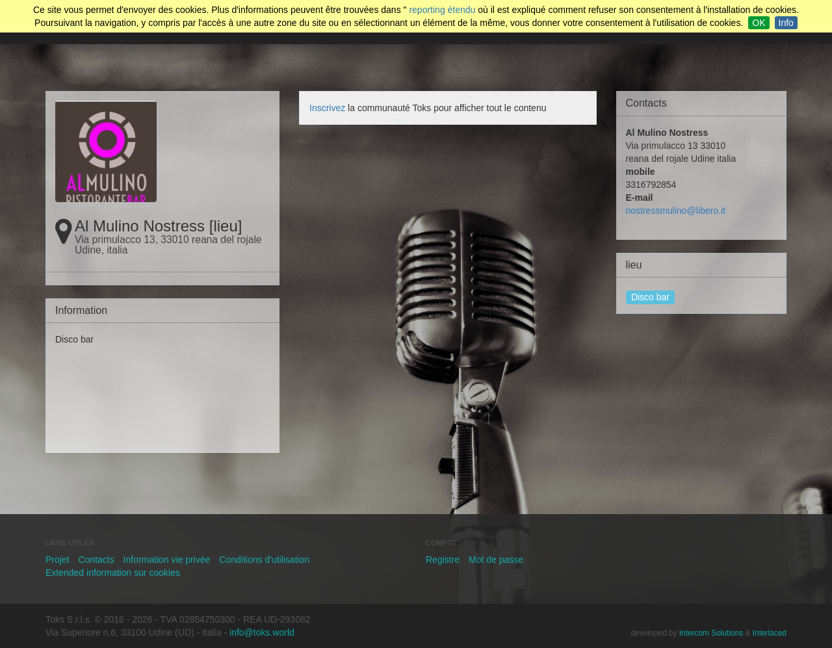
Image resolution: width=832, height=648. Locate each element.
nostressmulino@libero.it (676, 210)
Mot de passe (496, 559)
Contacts (96, 559)
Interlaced (769, 633)
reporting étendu (442, 10)
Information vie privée (167, 559)
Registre (443, 559)
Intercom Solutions (711, 633)
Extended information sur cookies (113, 572)
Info (786, 23)
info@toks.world (261, 632)
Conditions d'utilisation (264, 559)
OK (758, 23)
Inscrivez (327, 108)
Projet (58, 559)
